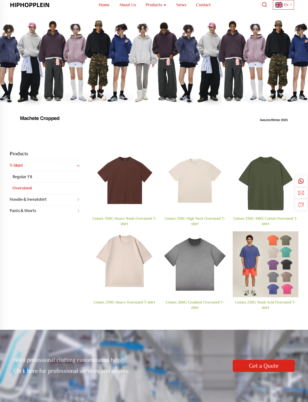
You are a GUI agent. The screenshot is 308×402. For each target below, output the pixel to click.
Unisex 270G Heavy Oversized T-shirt (124, 302)
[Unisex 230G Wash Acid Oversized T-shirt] (265, 264)
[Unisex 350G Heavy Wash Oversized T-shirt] (124, 180)
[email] (301, 193)
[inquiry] (301, 204)
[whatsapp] (301, 181)
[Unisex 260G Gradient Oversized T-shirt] (195, 264)
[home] (30, 4)
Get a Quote (263, 366)
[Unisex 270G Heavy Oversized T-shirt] (124, 264)
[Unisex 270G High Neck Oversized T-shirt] (195, 180)
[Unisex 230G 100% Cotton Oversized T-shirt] (265, 180)
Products (19, 153)
